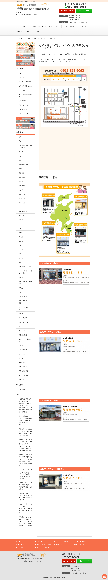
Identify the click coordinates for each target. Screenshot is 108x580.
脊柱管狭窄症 (23, 211)
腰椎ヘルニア (23, 379)
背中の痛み (22, 186)
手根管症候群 (23, 335)
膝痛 (20, 262)
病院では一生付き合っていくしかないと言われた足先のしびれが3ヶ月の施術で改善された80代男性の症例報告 (25, 521)
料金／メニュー (54, 26)
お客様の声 (39, 31)
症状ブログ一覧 (23, 105)
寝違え (21, 245)
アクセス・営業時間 (69, 26)
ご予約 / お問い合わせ (39, 26)
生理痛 (21, 237)
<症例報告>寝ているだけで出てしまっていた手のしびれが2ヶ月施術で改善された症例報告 (26, 508)
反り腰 (21, 345)
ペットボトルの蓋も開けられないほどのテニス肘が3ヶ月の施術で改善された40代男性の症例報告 (25, 474)
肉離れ (21, 288)
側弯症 (21, 277)
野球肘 (21, 292)
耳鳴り (21, 151)
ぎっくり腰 (22, 207)
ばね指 (21, 181)
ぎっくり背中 (23, 330)
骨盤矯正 (21, 173)
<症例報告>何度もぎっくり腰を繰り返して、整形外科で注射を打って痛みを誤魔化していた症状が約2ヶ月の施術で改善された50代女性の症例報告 (26, 405)
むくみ (21, 249)
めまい (21, 156)
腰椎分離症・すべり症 (25, 266)
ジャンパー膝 (23, 296)
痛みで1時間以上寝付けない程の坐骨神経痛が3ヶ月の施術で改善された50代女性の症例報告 (25, 420)
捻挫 (20, 228)
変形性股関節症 (23, 362)
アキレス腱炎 (23, 318)
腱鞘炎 (21, 241)
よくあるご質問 (26, 38)
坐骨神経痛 (22, 177)
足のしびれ (22, 198)
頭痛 (20, 160)
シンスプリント (23, 322)
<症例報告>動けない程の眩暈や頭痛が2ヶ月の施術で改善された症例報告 (26, 486)
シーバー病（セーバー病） (25, 308)
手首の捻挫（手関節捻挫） (25, 282)
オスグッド (22, 326)
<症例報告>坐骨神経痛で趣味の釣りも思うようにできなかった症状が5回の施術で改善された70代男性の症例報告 (26, 460)
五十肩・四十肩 (23, 164)
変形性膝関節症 (23, 371)
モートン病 (22, 354)
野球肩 (21, 313)
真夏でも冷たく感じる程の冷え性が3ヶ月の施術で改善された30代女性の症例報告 (25, 432)
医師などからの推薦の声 (24, 32)
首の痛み (21, 258)
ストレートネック (24, 224)
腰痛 (20, 137)
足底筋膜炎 (22, 194)
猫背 (20, 168)
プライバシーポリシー (25, 113)
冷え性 (21, 232)
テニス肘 (21, 358)
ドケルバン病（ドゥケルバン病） (25, 272)
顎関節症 (21, 220)
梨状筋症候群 (23, 349)
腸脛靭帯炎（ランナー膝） (25, 302)
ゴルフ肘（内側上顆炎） (25, 340)
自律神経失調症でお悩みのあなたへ (25, 146)
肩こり (21, 141)
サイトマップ (23, 109)
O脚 (20, 254)
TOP (23, 26)
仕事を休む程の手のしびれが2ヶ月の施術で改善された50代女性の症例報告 (25, 497)
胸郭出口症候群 (23, 375)
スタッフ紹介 (84, 26)
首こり (21, 190)
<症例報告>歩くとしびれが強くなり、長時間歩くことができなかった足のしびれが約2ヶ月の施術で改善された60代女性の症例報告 (26, 445)
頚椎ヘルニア (23, 366)
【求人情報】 (23, 389)
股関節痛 (21, 215)
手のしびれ (22, 203)
